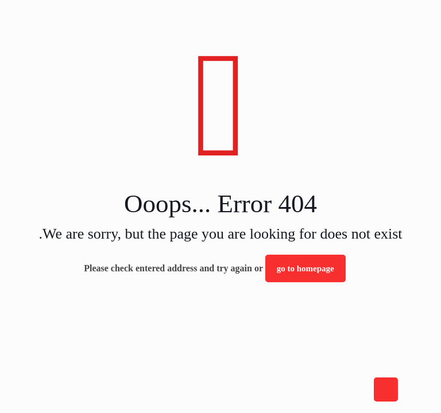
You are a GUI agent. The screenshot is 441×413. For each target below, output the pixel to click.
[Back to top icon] (386, 389)
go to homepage (305, 268)
